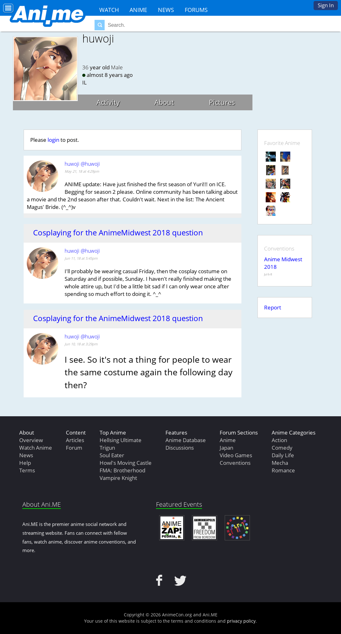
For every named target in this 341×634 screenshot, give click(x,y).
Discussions (179, 447)
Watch (109, 10)
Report (272, 307)
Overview (31, 440)
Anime (138, 10)
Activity (108, 102)
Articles (75, 440)
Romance (283, 470)
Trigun (107, 447)
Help (25, 462)
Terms (27, 470)
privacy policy (241, 621)
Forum (74, 447)
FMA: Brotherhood (122, 470)
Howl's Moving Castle (126, 462)
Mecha (280, 462)
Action (279, 440)
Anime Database (185, 440)
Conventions (235, 462)
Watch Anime (35, 447)
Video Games (236, 455)
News (166, 10)
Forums (196, 10)
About (164, 102)
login (53, 139)
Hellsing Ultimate (121, 440)
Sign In (326, 5)
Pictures (222, 102)
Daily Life (283, 455)
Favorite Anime (282, 143)
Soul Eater (112, 455)
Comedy (282, 447)
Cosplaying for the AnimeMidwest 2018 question (118, 233)
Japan (226, 447)
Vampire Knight (118, 477)
